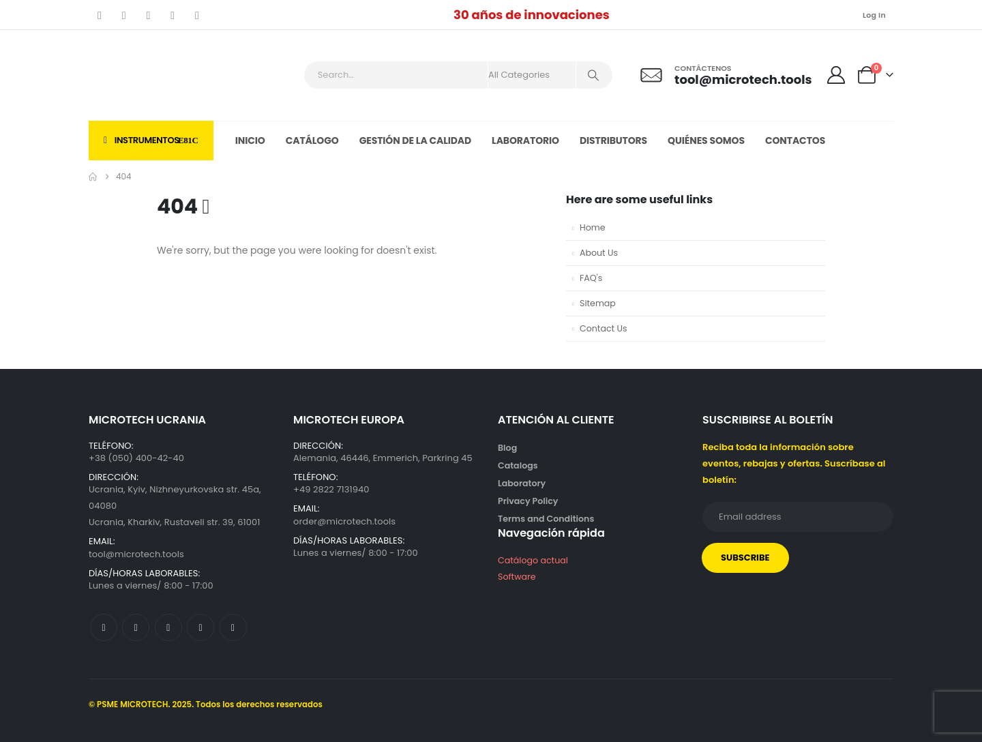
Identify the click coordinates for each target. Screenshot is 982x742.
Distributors (613, 140)
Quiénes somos (706, 140)
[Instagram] (172, 15)
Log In (874, 15)
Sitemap (598, 303)
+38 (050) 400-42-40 (136, 457)
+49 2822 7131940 (331, 489)
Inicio (250, 140)
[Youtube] (148, 15)
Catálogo (312, 140)
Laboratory (522, 483)
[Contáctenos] (725, 75)
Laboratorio (525, 140)
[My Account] (836, 75)
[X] (124, 15)
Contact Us (603, 328)
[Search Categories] (532, 75)
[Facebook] (99, 15)
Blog (507, 448)
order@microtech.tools (344, 521)
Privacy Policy (528, 501)
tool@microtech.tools (136, 554)
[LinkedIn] (197, 15)
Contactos (795, 140)
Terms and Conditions (546, 518)
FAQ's (591, 278)
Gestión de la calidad (415, 140)
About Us (599, 252)
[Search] (593, 75)
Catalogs (518, 465)
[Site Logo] (163, 75)
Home (593, 227)
